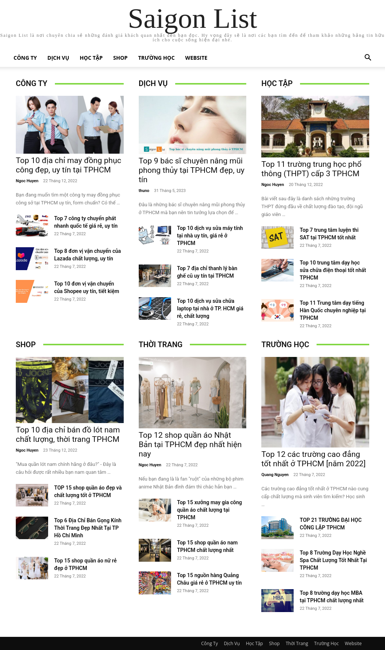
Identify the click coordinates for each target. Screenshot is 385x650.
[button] (368, 58)
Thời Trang (161, 344)
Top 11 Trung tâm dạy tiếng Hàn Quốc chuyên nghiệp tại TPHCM (333, 310)
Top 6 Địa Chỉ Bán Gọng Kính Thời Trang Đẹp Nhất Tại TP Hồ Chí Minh (87, 527)
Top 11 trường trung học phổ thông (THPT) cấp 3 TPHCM (311, 169)
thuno (144, 190)
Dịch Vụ (58, 57)
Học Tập (91, 57)
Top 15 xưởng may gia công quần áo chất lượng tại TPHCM (209, 509)
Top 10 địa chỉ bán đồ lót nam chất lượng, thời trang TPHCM (68, 434)
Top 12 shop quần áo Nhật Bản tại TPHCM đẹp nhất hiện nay (190, 444)
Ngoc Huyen (27, 180)
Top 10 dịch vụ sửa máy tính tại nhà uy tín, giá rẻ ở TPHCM (210, 235)
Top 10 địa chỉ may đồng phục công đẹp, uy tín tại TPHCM (68, 165)
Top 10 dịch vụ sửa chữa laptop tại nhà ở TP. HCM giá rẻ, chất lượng (210, 308)
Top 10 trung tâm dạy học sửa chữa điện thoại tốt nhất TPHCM (333, 270)
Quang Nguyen (274, 474)
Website (196, 57)
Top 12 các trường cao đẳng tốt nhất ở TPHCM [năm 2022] (313, 459)
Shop (120, 57)
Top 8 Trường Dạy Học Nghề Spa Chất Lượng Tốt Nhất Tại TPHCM (333, 560)
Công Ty (25, 57)
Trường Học (156, 57)
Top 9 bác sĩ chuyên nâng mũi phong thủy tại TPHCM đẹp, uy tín (192, 170)
